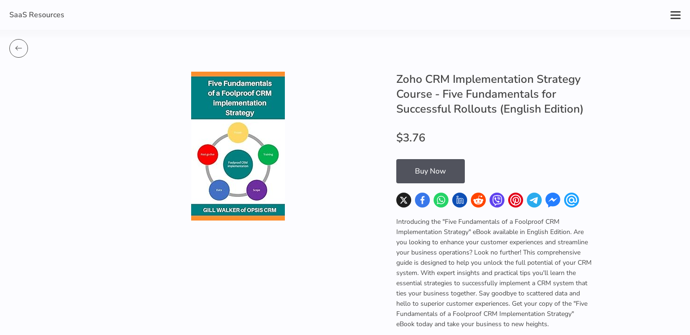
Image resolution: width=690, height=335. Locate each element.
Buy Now (430, 171)
